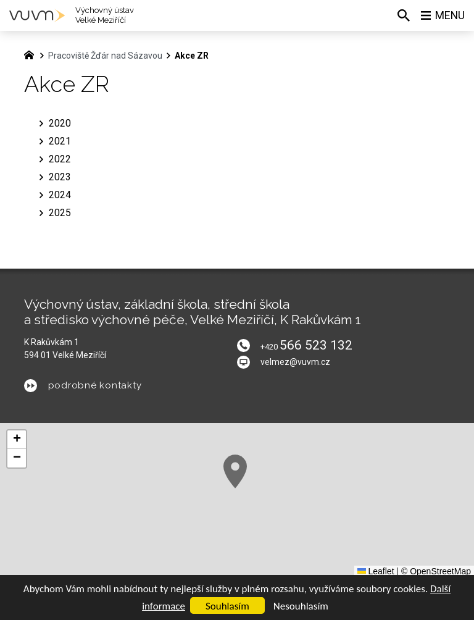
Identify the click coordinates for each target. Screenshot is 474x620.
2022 (60, 159)
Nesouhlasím (300, 606)
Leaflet (375, 571)
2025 (60, 213)
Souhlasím (227, 606)
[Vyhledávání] (403, 15)
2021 (60, 141)
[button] (235, 471)
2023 (60, 177)
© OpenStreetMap (436, 571)
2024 (60, 195)
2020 (60, 123)
